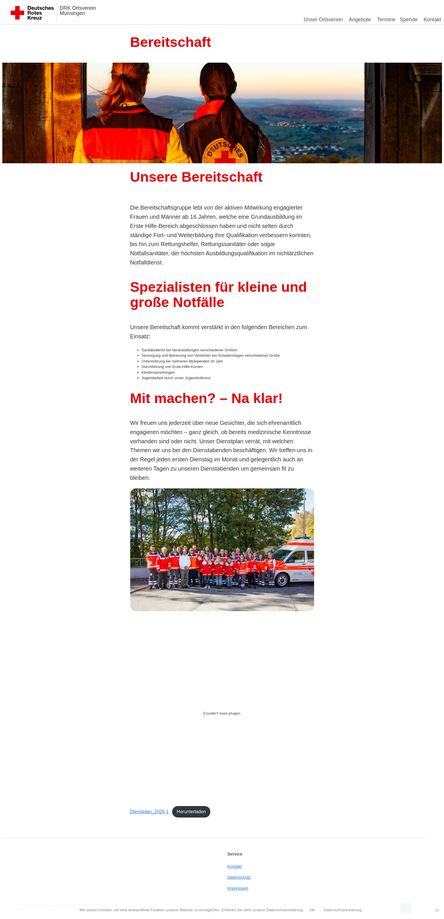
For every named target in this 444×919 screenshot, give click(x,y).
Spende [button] (409, 19)
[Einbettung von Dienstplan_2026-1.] (222, 713)
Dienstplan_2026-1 (149, 811)
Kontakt (432, 19)
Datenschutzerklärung (342, 910)
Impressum (237, 888)
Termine (386, 19)
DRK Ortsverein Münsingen (78, 10)
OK (312, 910)
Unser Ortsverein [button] (323, 19)
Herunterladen (191, 811)
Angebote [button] (360, 19)
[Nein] (437, 910)
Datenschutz (239, 877)
